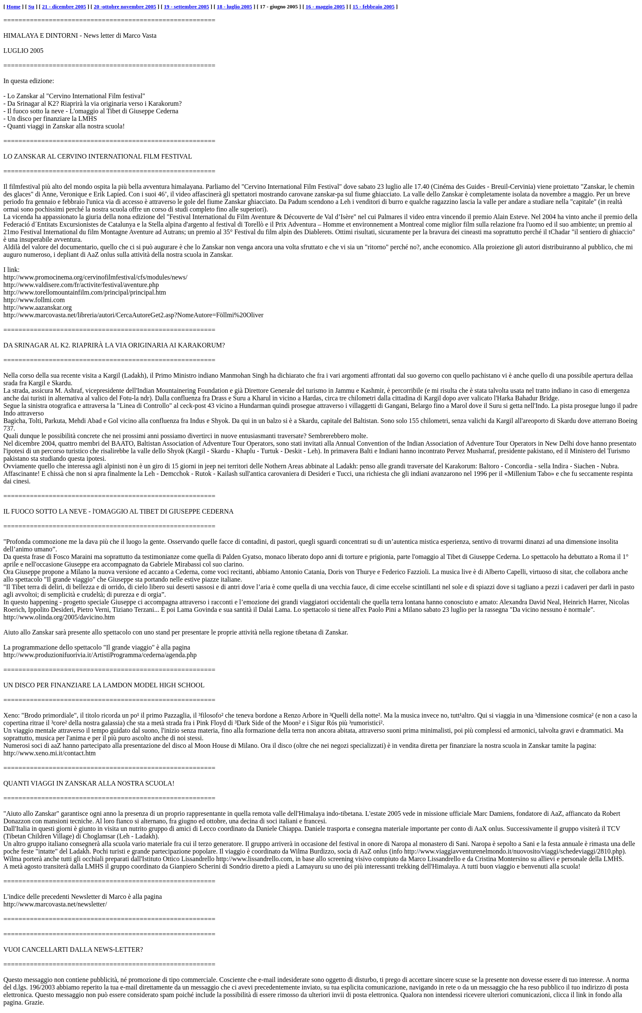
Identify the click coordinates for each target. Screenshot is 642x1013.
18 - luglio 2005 (234, 6)
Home (14, 6)
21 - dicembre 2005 (64, 6)
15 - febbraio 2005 (373, 6)
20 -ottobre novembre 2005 (125, 6)
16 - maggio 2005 (325, 6)
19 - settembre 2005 (186, 6)
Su (31, 6)
